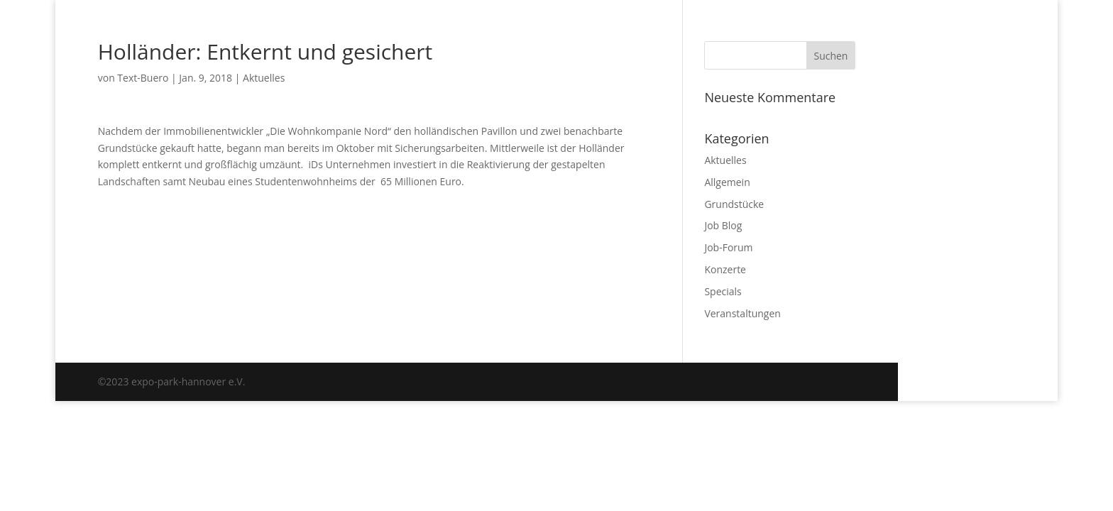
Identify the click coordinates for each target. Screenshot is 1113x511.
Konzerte (725, 269)
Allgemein (727, 182)
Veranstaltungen (742, 313)
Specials (722, 291)
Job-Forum (728, 247)
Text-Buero (142, 77)
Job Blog (723, 225)
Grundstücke (734, 204)
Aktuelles (264, 77)
